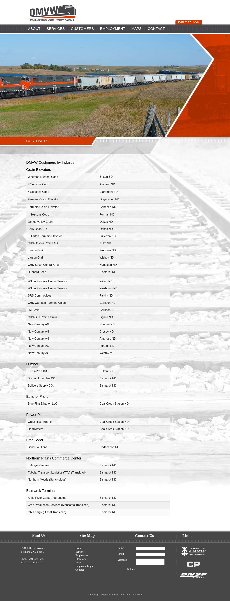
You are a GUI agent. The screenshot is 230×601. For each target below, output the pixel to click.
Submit (131, 570)
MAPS (136, 28)
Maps (78, 562)
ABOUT (34, 28)
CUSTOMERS (82, 28)
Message (122, 560)
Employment (82, 555)
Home (78, 548)
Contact (79, 569)
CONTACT (156, 28)
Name (121, 548)
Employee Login (84, 566)
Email (121, 554)
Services (80, 551)
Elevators (80, 558)
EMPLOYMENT (112, 28)
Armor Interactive (132, 594)
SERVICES (56, 28)
